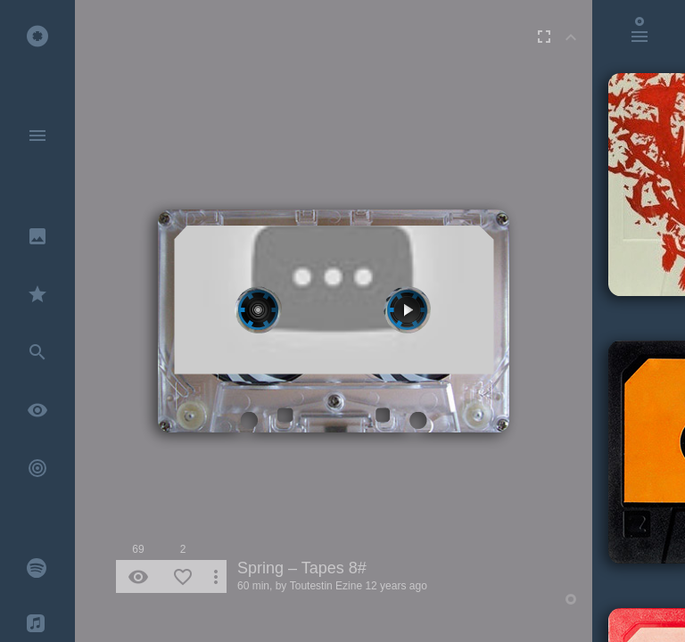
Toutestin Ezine (326, 586)
